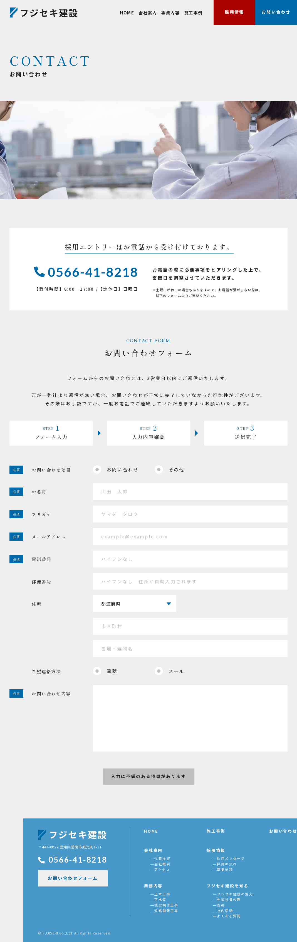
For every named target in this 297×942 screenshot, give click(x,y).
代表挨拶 (162, 858)
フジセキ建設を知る (228, 885)
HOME (127, 13)
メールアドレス (49, 536)
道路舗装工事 (166, 910)
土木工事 (162, 893)
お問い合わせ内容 (51, 693)
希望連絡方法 (46, 671)
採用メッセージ (231, 858)
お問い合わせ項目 (51, 469)
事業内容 (170, 13)
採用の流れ (227, 863)
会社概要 (162, 863)
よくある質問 (229, 915)
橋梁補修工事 (166, 905)
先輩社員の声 (229, 899)
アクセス (162, 869)
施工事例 (193, 13)
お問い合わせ (276, 12)
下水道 (160, 899)
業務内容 (153, 885)
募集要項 (225, 869)
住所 (36, 604)
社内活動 (225, 910)
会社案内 (147, 13)
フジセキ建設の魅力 (235, 893)
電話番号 (41, 559)
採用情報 (234, 12)
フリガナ (41, 514)
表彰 (221, 905)
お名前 (39, 491)
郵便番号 (41, 581)
